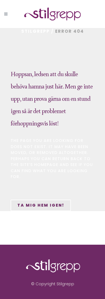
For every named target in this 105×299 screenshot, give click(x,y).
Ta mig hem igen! (40, 205)
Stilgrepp (35, 31)
